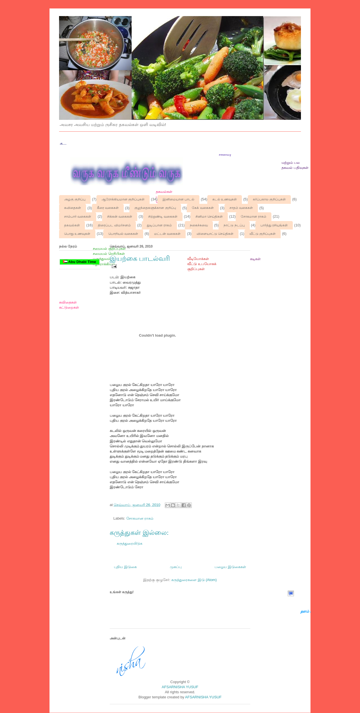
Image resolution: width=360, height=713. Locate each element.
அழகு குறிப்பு (75, 199)
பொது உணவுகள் (77, 234)
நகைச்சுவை (199, 225)
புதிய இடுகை (125, 567)
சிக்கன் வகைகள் (119, 216)
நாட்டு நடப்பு (234, 225)
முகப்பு (176, 567)
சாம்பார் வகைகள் (77, 216)
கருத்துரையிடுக (129, 543)
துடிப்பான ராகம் (159, 225)
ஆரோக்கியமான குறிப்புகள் (123, 199)
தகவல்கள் (72, 225)
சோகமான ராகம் (253, 216)
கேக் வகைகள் (202, 208)
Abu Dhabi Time (79, 262)
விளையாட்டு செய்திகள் (215, 234)
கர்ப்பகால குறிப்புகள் (269, 199)
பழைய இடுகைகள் (230, 567)
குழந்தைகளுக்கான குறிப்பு (155, 208)
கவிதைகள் (72, 208)
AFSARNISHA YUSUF (180, 687)
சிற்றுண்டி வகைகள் (162, 216)
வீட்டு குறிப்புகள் (262, 234)
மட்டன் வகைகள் (167, 234)
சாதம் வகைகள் (241, 208)
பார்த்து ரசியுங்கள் (274, 225)
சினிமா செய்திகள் (209, 216)
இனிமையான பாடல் (178, 199)
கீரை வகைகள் (108, 208)
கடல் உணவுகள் (224, 199)
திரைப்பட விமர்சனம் (114, 225)
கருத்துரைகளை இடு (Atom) (194, 580)
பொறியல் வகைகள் (123, 234)
